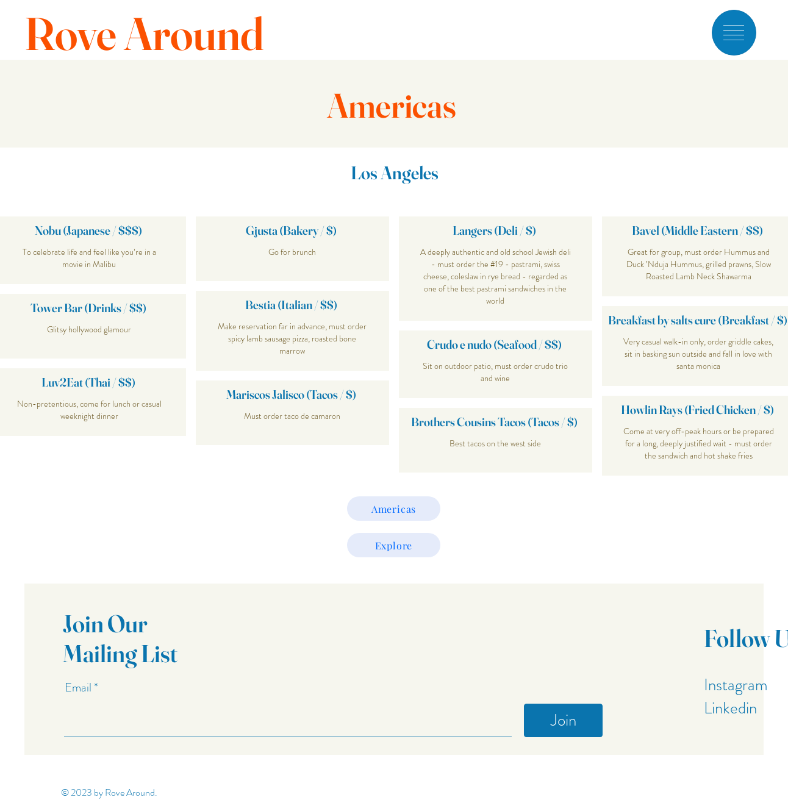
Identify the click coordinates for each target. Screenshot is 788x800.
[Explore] (393, 545)
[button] (733, 32)
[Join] (563, 720)
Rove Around (143, 33)
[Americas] (393, 508)
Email (79, 688)
